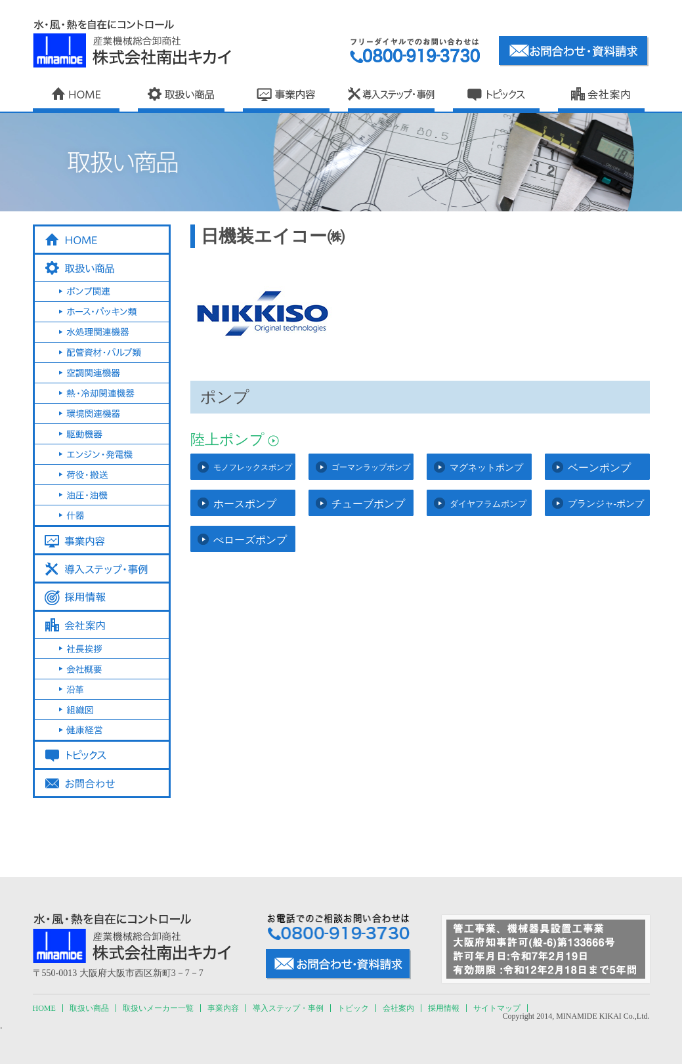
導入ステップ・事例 (288, 1008)
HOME (44, 1008)
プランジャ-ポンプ (606, 504)
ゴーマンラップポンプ (370, 467)
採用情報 (443, 1008)
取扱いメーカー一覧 (158, 1008)
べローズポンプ (250, 539)
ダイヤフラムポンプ (488, 504)
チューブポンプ (368, 503)
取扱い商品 (89, 1008)
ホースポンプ (244, 503)
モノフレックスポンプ (252, 467)
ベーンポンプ (599, 467)
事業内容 (223, 1008)
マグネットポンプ (486, 468)
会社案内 (398, 1008)
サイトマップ (497, 1008)
